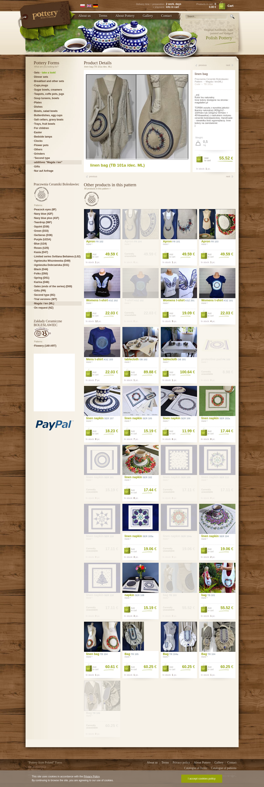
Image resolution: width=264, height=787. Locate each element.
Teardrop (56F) (43, 222)
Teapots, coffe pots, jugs (49, 93)
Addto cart (207, 159)
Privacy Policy (91, 776)
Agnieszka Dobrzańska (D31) (51, 265)
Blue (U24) (40, 243)
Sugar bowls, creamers (48, 89)
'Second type (42, 158)
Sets (45, 72)
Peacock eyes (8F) (45, 209)
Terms (103, 16)
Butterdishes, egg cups (48, 115)
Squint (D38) (41, 226)
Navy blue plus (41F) (46, 218)
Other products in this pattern (110, 184)
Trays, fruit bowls (44, 123)
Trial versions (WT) (45, 299)
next (228, 65)
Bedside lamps (43, 136)
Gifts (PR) (40, 290)
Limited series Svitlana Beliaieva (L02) (57, 256)
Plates (38, 102)
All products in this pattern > (97, 189)
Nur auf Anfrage (43, 170)
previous (203, 65)
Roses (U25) (41, 247)
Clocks (38, 140)
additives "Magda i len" (48, 162)
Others (38, 149)
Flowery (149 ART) (45, 345)
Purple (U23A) (42, 239)
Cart (231, 5)
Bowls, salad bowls (46, 111)
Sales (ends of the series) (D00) (53, 286)
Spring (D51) (41, 277)
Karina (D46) (41, 282)
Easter (38, 132)
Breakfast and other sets (49, 81)
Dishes (38, 106)
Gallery (148, 16)
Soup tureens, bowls (46, 98)
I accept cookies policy (202, 778)
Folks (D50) (41, 273)
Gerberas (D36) (43, 235)
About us (84, 16)
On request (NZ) (44, 307)
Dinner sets (41, 76)
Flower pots (41, 145)
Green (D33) (41, 230)
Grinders (39, 153)
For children (41, 128)
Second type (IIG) (44, 294)
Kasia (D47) (41, 252)
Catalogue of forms (196, 768)
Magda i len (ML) (44, 303)
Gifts (37, 166)
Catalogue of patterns (223, 768)
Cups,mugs (41, 85)
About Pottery (125, 16)
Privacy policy (182, 762)
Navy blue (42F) (43, 213)
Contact (166, 16)
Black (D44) (41, 269)
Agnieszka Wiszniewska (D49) (52, 260)
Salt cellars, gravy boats (48, 119)
